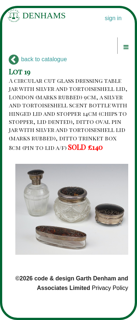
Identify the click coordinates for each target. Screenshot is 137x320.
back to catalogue (38, 59)
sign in (113, 18)
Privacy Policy (110, 288)
